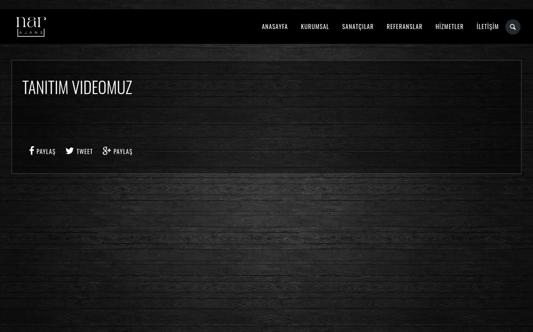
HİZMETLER (449, 26)
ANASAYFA (275, 26)
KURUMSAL (315, 26)
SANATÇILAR (358, 26)
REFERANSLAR (405, 26)
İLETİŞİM (488, 26)
